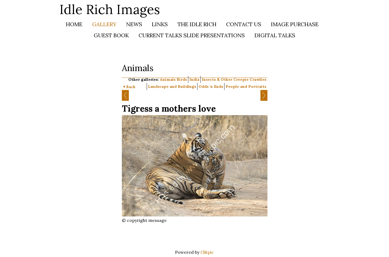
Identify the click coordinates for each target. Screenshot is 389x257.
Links (160, 24)
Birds (182, 79)
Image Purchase (294, 24)
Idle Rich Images (109, 9)
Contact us (243, 24)
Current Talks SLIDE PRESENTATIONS (192, 35)
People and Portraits (246, 86)
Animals (168, 79)
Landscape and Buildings (172, 86)
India (194, 79)
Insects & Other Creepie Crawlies (234, 79)
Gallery (104, 24)
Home (74, 24)
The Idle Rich (196, 24)
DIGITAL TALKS (274, 35)
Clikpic (207, 252)
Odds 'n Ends (211, 86)
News (134, 24)
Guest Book (111, 35)
